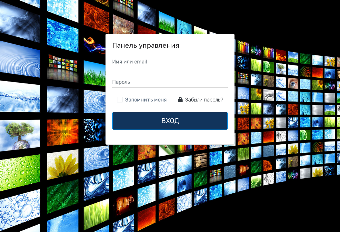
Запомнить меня (146, 100)
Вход (170, 121)
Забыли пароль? (200, 100)
